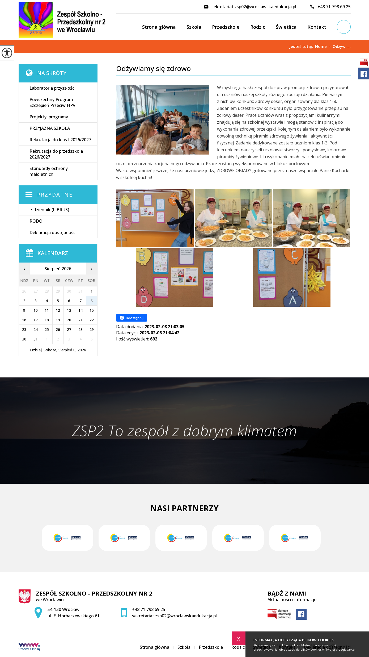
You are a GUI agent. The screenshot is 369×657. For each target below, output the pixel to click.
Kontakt (316, 27)
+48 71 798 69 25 (330, 7)
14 (80, 310)
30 (24, 339)
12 (58, 310)
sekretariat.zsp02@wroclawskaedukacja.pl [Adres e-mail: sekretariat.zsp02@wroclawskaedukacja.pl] (174, 616)
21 (80, 319)
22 (92, 319)
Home (321, 46)
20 (69, 319)
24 (35, 329)
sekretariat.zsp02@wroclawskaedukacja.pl (249, 7)
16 (24, 319)
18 (47, 319)
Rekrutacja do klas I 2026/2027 (60, 140)
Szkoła (193, 27)
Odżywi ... (339, 46)
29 (92, 329)
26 (58, 329)
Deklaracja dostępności (53, 232)
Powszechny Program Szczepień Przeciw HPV (52, 102)
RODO (36, 221)
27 (69, 329)
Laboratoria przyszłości (52, 88)
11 (47, 310)
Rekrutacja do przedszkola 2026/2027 (56, 154)
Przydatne (55, 194)
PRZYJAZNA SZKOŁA (49, 128)
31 (35, 339)
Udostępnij (131, 318)
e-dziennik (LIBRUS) (49, 210)
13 (69, 310)
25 (47, 329)
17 (35, 319)
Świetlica (286, 27)
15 (92, 310)
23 (24, 329)
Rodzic (257, 27)
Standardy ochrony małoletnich (48, 171)
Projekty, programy (48, 117)
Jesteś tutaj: (302, 46)
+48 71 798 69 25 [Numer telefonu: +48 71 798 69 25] (148, 609)
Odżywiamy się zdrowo (153, 68)
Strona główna (159, 27)
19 (58, 319)
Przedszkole (226, 27)
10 (35, 310)
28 (80, 329)
